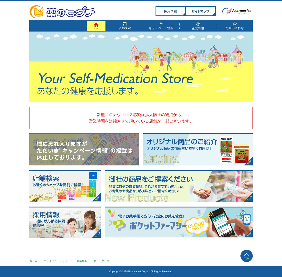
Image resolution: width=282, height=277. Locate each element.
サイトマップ (102, 261)
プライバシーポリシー (57, 261)
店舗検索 (124, 26)
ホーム (33, 261)
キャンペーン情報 (161, 26)
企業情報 (198, 26)
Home (96, 26)
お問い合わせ (234, 26)
